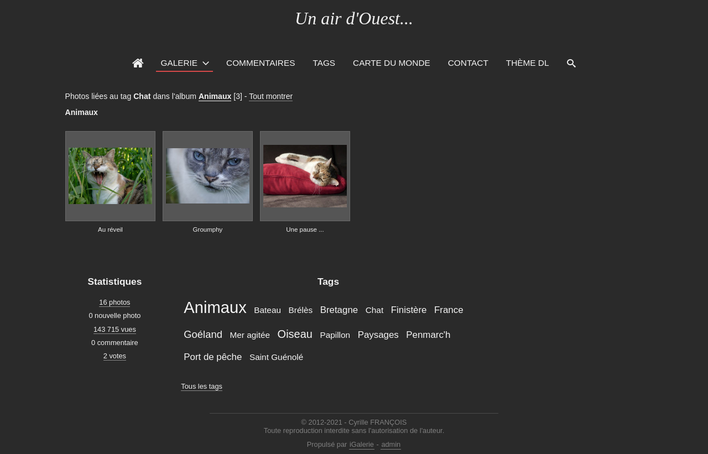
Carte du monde (391, 62)
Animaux (215, 96)
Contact (468, 62)
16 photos (114, 302)
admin (390, 444)
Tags (324, 62)
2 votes (114, 356)
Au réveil (110, 229)
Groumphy (208, 229)
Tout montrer (271, 96)
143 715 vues (114, 329)
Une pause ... (305, 229)
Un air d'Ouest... (354, 18)
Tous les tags (201, 386)
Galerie (178, 62)
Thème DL (527, 62)
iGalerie (362, 444)
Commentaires (260, 62)
